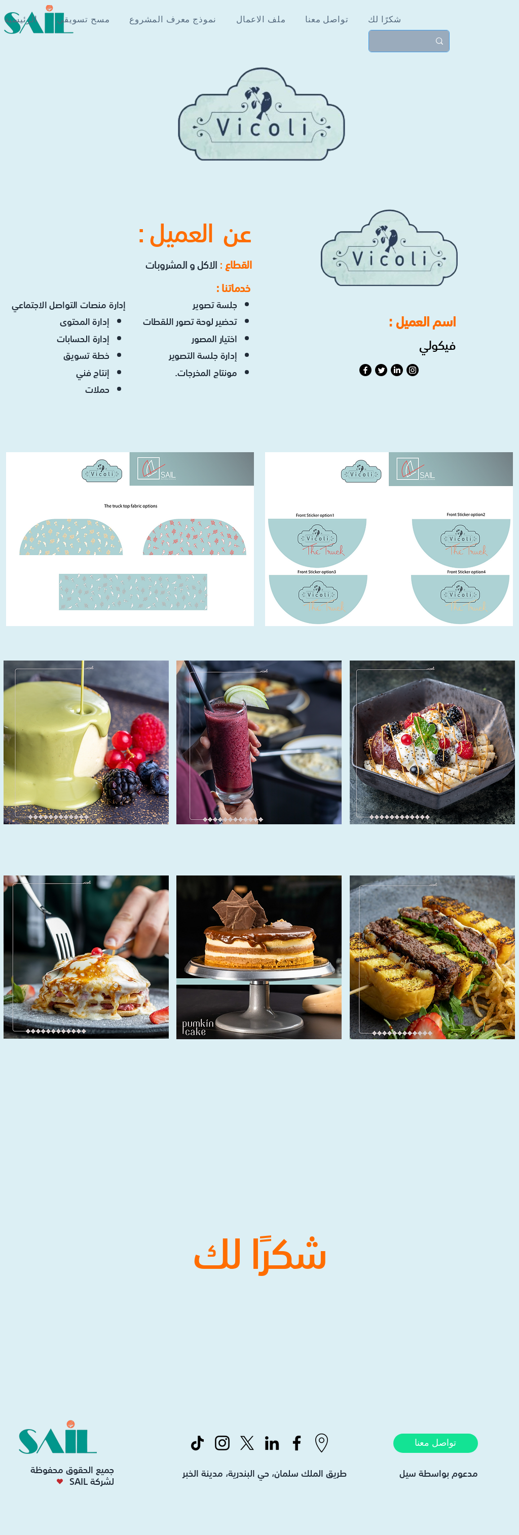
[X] (247, 1443)
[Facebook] (365, 370)
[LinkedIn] (397, 370)
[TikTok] (197, 1443)
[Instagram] (412, 370)
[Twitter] (381, 370)
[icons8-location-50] (321, 1443)
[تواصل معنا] (435, 1443)
